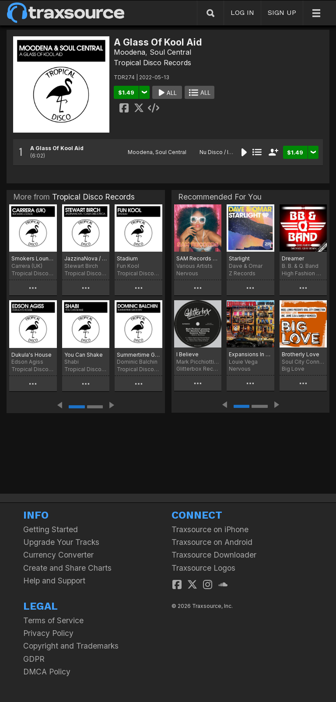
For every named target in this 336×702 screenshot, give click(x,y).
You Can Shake (83, 354)
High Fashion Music (303, 273)
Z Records (242, 273)
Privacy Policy (48, 633)
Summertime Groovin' (138, 354)
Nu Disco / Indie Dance (229, 152)
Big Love (293, 368)
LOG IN (242, 12)
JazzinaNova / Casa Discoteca (86, 258)
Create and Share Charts (67, 567)
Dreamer (293, 258)
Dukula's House (31, 354)
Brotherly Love (300, 354)
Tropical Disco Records (152, 62)
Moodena (129, 52)
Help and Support (54, 580)
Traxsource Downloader (214, 554)
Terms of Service (53, 620)
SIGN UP (282, 12)
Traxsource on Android (212, 542)
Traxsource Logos (203, 567)
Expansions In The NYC (250, 354)
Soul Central (170, 52)
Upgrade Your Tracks (61, 542)
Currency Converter (58, 554)
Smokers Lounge (33, 258)
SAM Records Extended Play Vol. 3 (197, 258)
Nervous (187, 273)
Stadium (127, 258)
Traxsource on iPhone (210, 529)
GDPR (34, 658)
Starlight (239, 258)
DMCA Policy (46, 671)
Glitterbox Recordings (197, 368)
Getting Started (50, 529)
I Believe (187, 354)
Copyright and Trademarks (71, 645)
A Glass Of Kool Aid (57, 148)
